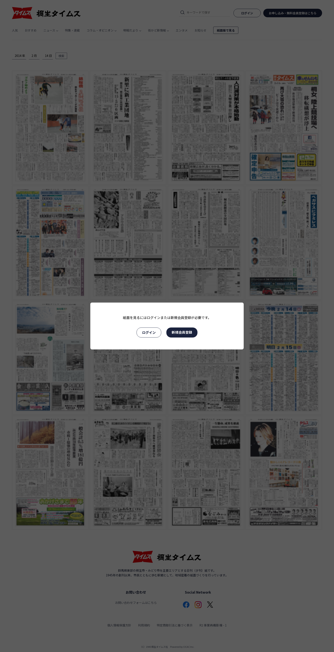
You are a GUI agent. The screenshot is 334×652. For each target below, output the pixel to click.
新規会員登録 (182, 332)
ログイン (149, 332)
